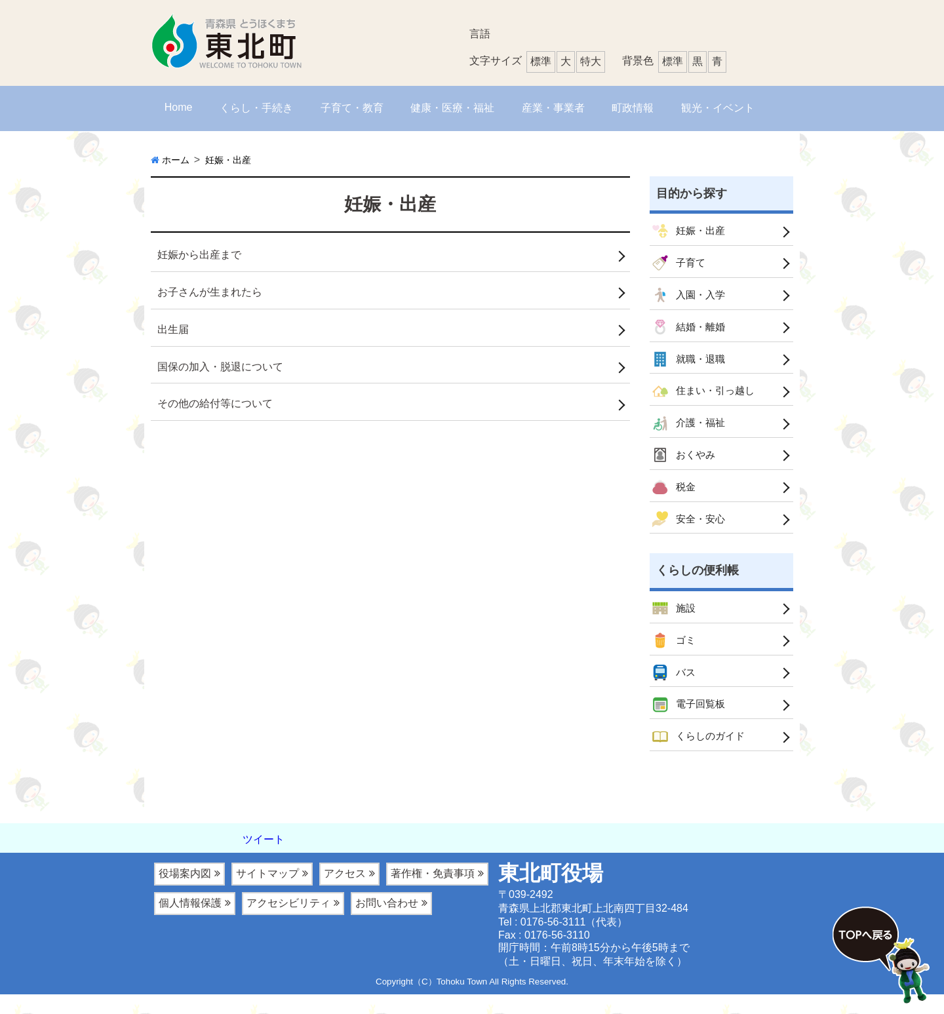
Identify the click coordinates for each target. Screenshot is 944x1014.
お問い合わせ (386, 922)
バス (674, 689)
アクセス (345, 893)
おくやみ (685, 465)
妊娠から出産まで (199, 254)
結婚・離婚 (690, 332)
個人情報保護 (190, 922)
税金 (674, 498)
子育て (679, 265)
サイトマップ (267, 893)
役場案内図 (185, 893)
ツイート (264, 859)
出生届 (173, 329)
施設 (674, 622)
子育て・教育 (352, 107)
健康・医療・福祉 (452, 107)
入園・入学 (690, 298)
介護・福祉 (690, 431)
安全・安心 (690, 531)
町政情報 (633, 107)
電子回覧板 (690, 722)
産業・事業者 (553, 107)
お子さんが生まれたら (209, 292)
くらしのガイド (700, 755)
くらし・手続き (256, 107)
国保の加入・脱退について (220, 366)
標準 (672, 61)
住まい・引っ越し (706, 398)
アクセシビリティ (288, 922)
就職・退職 (690, 365)
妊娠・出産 (690, 232)
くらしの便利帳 (697, 583)
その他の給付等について (215, 403)
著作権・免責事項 (433, 893)
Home (179, 107)
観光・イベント (718, 107)
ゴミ (674, 655)
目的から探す (691, 193)
